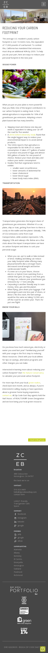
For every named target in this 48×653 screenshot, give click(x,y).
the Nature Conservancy (33, 372)
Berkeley (18, 556)
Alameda (18, 549)
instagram (20, 518)
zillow (18, 541)
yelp (17, 534)
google (19, 525)
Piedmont (18, 572)
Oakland (17, 569)
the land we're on (21, 480)
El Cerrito (18, 559)
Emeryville (18, 562)
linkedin (19, 521)
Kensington (19, 565)
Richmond (18, 575)
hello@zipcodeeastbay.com (25, 492)
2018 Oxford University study (22, 134)
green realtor (34, 382)
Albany (17, 552)
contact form (19, 494)
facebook (20, 514)
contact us (7, 395)
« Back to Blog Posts (37, 440)
